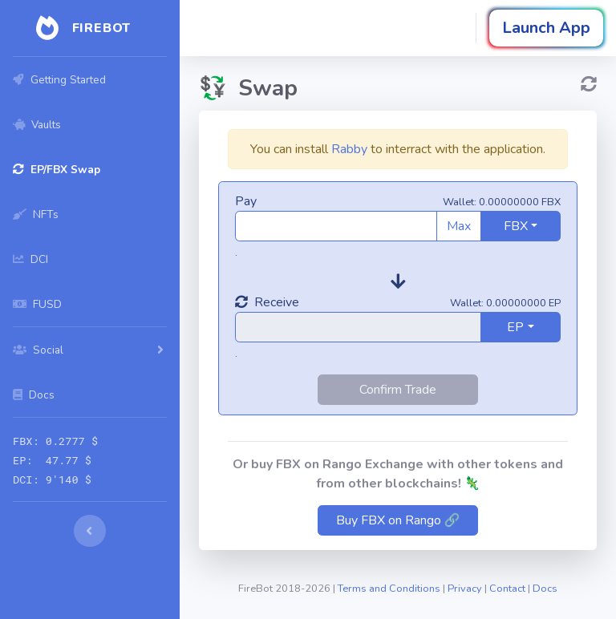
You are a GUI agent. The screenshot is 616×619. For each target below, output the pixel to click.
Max (459, 226)
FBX (516, 226)
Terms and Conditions (389, 588)
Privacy (465, 588)
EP (515, 327)
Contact (507, 588)
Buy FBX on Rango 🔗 (398, 520)
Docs (545, 588)
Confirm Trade (397, 390)
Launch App (546, 27)
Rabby (349, 149)
